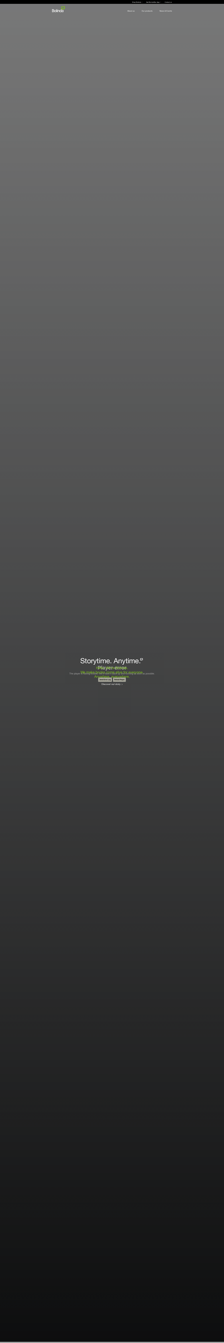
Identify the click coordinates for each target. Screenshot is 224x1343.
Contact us (168, 2)
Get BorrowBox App (153, 2)
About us (131, 11)
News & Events (166, 11)
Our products (147, 11)
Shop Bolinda (136, 2)
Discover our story (111, 684)
